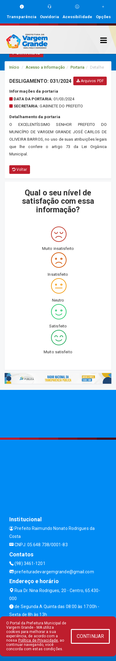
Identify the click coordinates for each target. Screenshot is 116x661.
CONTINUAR (90, 636)
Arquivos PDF (90, 81)
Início (14, 67)
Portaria (77, 67)
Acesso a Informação (45, 67)
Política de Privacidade (38, 640)
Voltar (19, 169)
